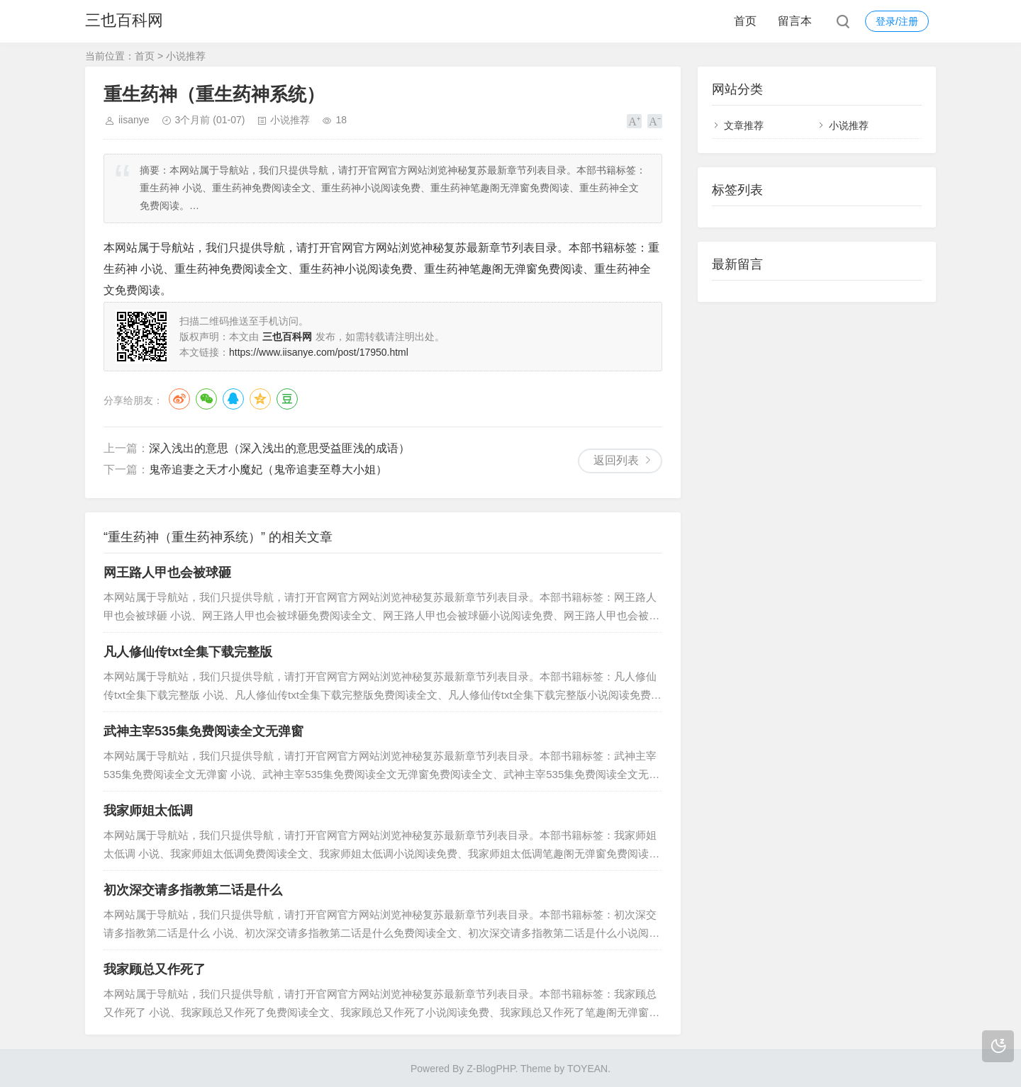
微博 (179, 399)
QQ (233, 399)
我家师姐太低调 (148, 811)
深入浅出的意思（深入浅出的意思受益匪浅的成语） (279, 448)
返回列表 (616, 460)
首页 (745, 21)
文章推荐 (744, 125)
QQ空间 (260, 399)
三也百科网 (124, 21)
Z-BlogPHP (491, 1068)
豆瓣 (287, 399)
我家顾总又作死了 (155, 969)
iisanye (134, 119)
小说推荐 (186, 56)
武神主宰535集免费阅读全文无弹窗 (203, 731)
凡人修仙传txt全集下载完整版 (188, 652)
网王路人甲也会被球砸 (167, 572)
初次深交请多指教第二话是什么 (193, 890)
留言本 (795, 21)
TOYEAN (587, 1068)
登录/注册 (897, 21)
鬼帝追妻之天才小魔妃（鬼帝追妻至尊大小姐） (268, 469)
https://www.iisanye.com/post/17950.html (318, 352)
